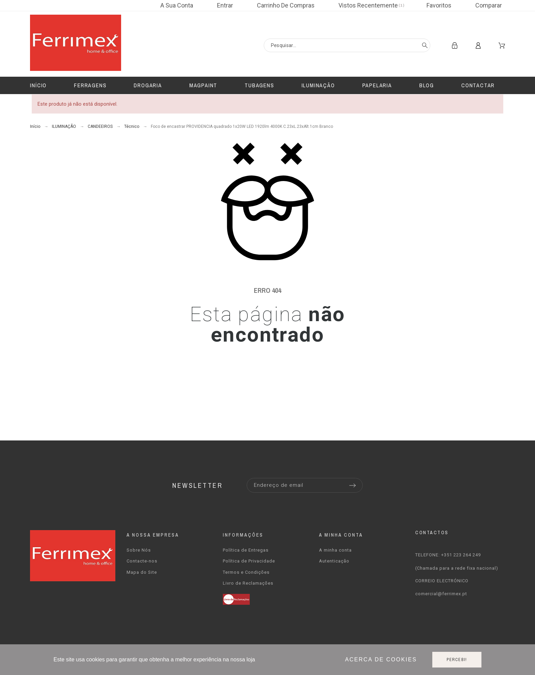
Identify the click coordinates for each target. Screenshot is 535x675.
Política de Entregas (246, 550)
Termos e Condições (246, 572)
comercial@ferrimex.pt (441, 593)
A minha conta (335, 550)
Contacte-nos (142, 561)
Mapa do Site (142, 572)
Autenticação (334, 561)
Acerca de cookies (381, 659)
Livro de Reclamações (248, 583)
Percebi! (457, 659)
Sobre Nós (139, 550)
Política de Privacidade (249, 561)
